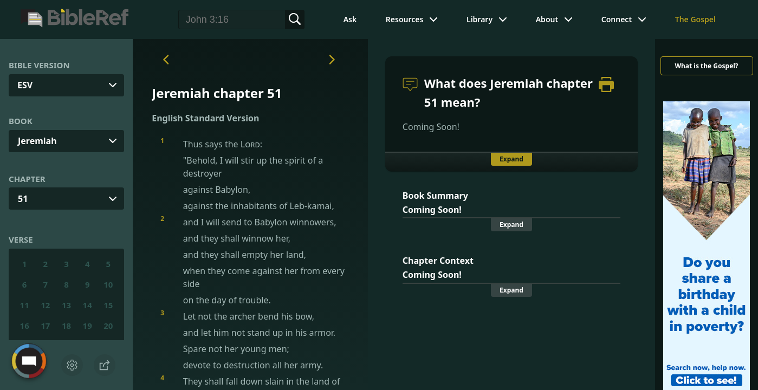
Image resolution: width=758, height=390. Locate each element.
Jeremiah (37, 141)
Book (21, 120)
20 (108, 325)
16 (24, 325)
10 (108, 284)
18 (66, 325)
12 (45, 305)
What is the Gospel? (706, 65)
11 (24, 305)
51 (23, 199)
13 (66, 305)
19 (87, 325)
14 (87, 305)
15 (108, 305)
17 (45, 325)
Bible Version (39, 65)
